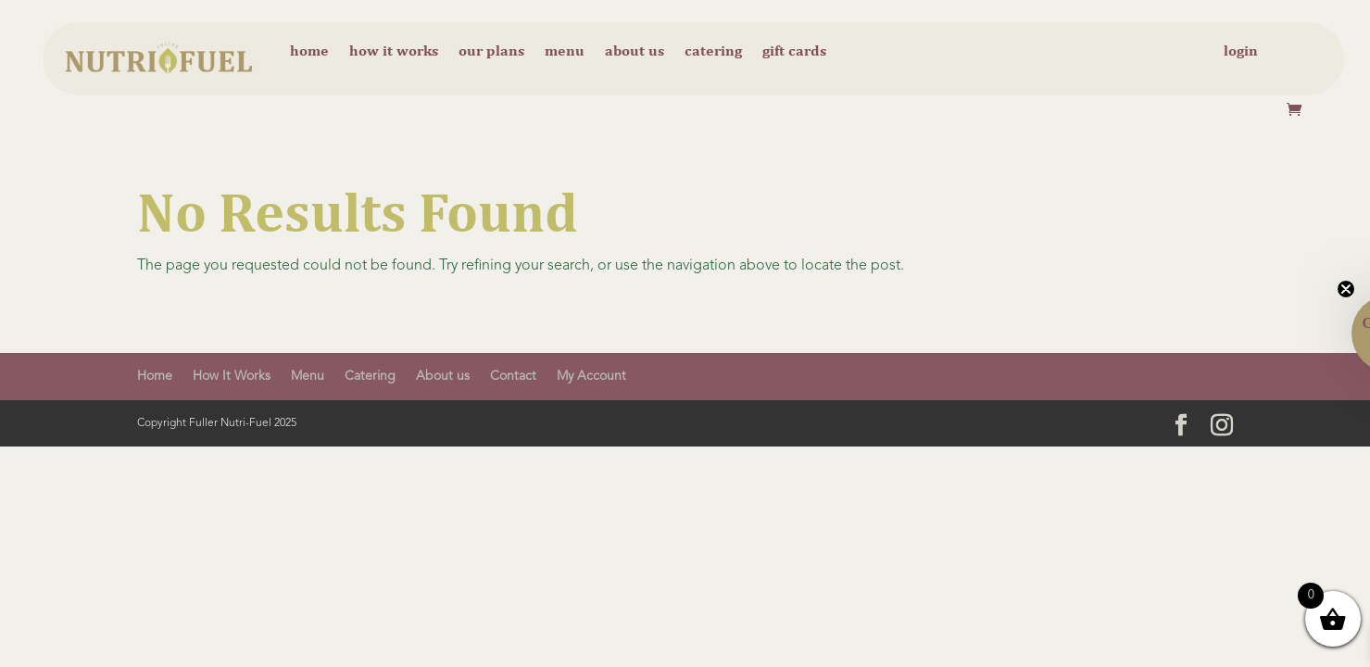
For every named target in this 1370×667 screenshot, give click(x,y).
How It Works (231, 376)
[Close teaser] (1346, 289)
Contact (513, 376)
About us (634, 51)
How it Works (393, 51)
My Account (591, 376)
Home (309, 51)
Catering (713, 51)
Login (1241, 51)
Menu (564, 51)
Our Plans (491, 51)
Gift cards (794, 51)
